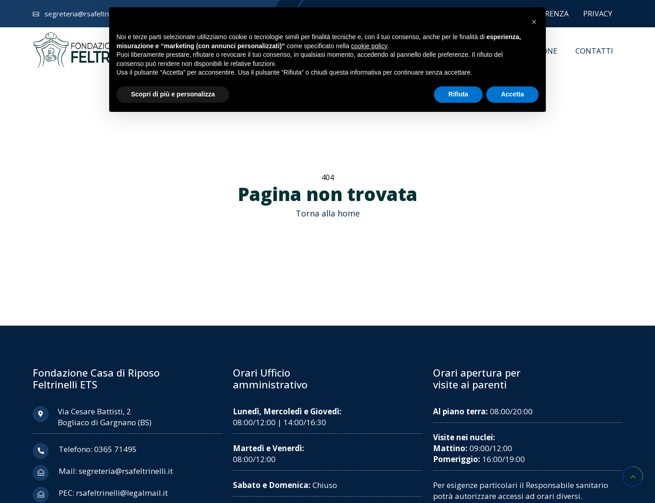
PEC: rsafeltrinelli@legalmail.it (113, 493)
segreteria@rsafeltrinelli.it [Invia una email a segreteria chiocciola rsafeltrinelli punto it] (85, 13)
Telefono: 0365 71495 (98, 449)
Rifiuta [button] (458, 94)
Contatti (594, 51)
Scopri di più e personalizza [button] (173, 94)
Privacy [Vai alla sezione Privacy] (597, 14)
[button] (534, 22)
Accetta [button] (512, 94)
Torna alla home (328, 213)
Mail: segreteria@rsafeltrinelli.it (116, 471)
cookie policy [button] (369, 46)
